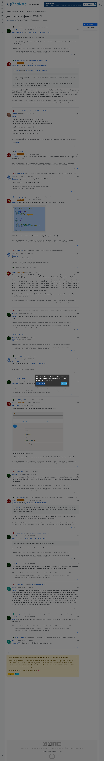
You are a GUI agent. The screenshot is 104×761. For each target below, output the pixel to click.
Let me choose (41, 383)
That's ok (64, 383)
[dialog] (52, 380)
